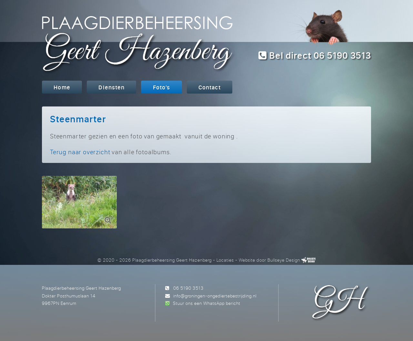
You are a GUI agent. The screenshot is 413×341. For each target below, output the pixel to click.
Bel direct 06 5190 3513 (314, 55)
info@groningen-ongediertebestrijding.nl (215, 296)
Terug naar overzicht (80, 152)
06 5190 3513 (188, 288)
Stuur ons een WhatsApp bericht (206, 303)
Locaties (225, 260)
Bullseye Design (283, 260)
